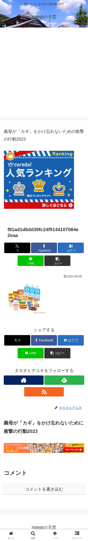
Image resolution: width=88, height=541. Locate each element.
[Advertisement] (44, 73)
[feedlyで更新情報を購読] (64, 380)
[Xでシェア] (17, 248)
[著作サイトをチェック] (24, 380)
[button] (57, 260)
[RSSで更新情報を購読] (44, 391)
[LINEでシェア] (31, 260)
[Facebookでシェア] (44, 248)
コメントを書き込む (44, 489)
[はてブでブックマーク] (71, 248)
